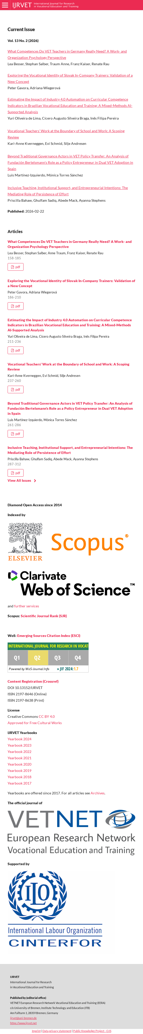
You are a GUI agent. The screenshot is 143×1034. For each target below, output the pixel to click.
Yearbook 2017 (19, 783)
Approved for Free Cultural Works (35, 723)
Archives (98, 793)
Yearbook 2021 (19, 758)
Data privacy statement (57, 1030)
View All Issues (19, 480)
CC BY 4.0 (47, 716)
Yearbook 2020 (19, 764)
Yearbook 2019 (19, 770)
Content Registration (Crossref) (33, 681)
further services (26, 606)
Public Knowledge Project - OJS (92, 1030)
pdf (17, 267)
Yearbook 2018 (19, 777)
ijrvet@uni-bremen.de (23, 1018)
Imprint (36, 1030)
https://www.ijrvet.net (23, 1023)
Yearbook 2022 (19, 751)
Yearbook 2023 (19, 745)
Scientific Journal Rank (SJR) (44, 616)
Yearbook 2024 (19, 739)
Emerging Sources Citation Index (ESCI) (48, 635)
